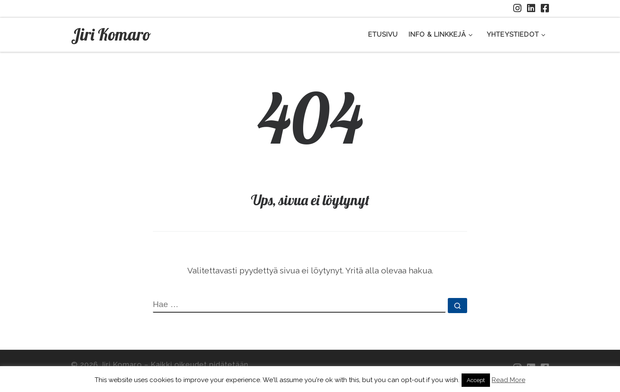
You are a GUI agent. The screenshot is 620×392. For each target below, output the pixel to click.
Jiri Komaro (121, 364)
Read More (508, 380)
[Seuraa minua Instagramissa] (517, 8)
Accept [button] (476, 380)
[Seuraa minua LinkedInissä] (531, 8)
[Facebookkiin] (545, 8)
